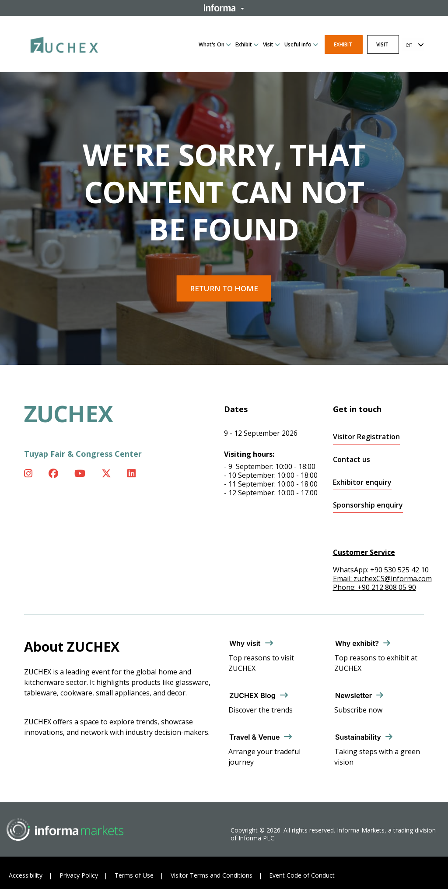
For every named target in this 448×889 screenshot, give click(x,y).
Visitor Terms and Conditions (211, 875)
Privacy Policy (79, 875)
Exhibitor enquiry (362, 482)
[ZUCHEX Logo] (64, 43)
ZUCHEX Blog (252, 695)
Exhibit (243, 44)
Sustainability (358, 737)
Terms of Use (134, 875)
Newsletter (353, 695)
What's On (211, 44)
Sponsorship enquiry (368, 505)
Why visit (245, 643)
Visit (268, 44)
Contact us (351, 459)
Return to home (224, 288)
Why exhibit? (357, 643)
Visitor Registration (366, 436)
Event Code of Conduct (302, 875)
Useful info (298, 44)
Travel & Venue (254, 737)
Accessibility (25, 875)
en (409, 44)
